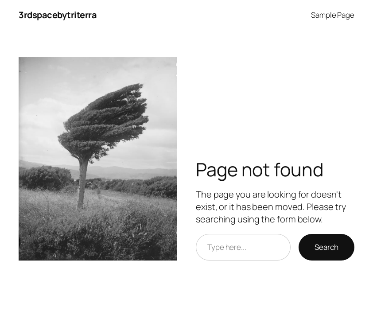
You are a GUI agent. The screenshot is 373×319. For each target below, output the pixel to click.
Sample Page (332, 15)
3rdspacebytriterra (58, 15)
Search (326, 247)
